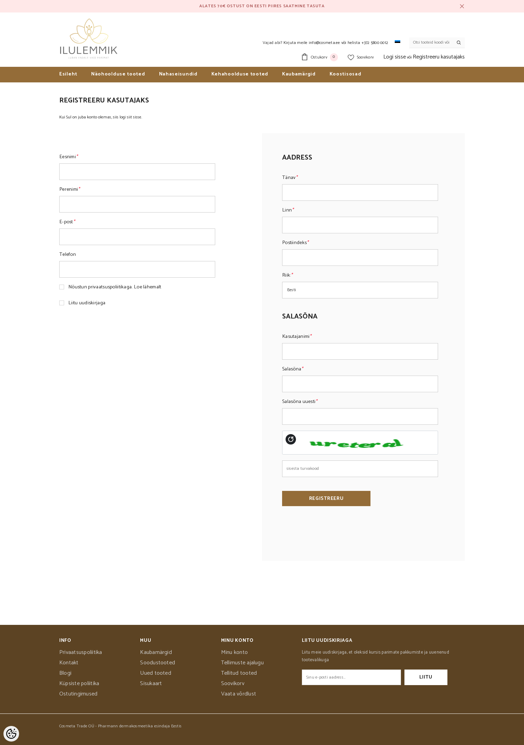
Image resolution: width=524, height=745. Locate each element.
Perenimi (69, 189)
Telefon (67, 254)
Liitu (426, 677)
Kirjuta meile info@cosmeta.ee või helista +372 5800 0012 (335, 42)
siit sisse (134, 117)
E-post (67, 221)
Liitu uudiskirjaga (86, 302)
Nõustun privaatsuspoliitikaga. (114, 287)
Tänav (290, 177)
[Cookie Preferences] (11, 734)
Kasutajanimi (297, 336)
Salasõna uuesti (299, 401)
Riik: (287, 275)
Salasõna (292, 369)
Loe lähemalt (147, 287)
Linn (288, 210)
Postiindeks (295, 242)
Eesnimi (68, 156)
